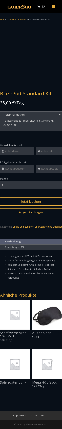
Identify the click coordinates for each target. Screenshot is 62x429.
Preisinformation (31, 114)
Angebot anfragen (31, 212)
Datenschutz (37, 415)
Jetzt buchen (31, 201)
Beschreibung (13, 241)
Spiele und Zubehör (16, 19)
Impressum (19, 415)
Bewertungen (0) (14, 247)
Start (2, 19)
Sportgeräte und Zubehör (48, 226)
